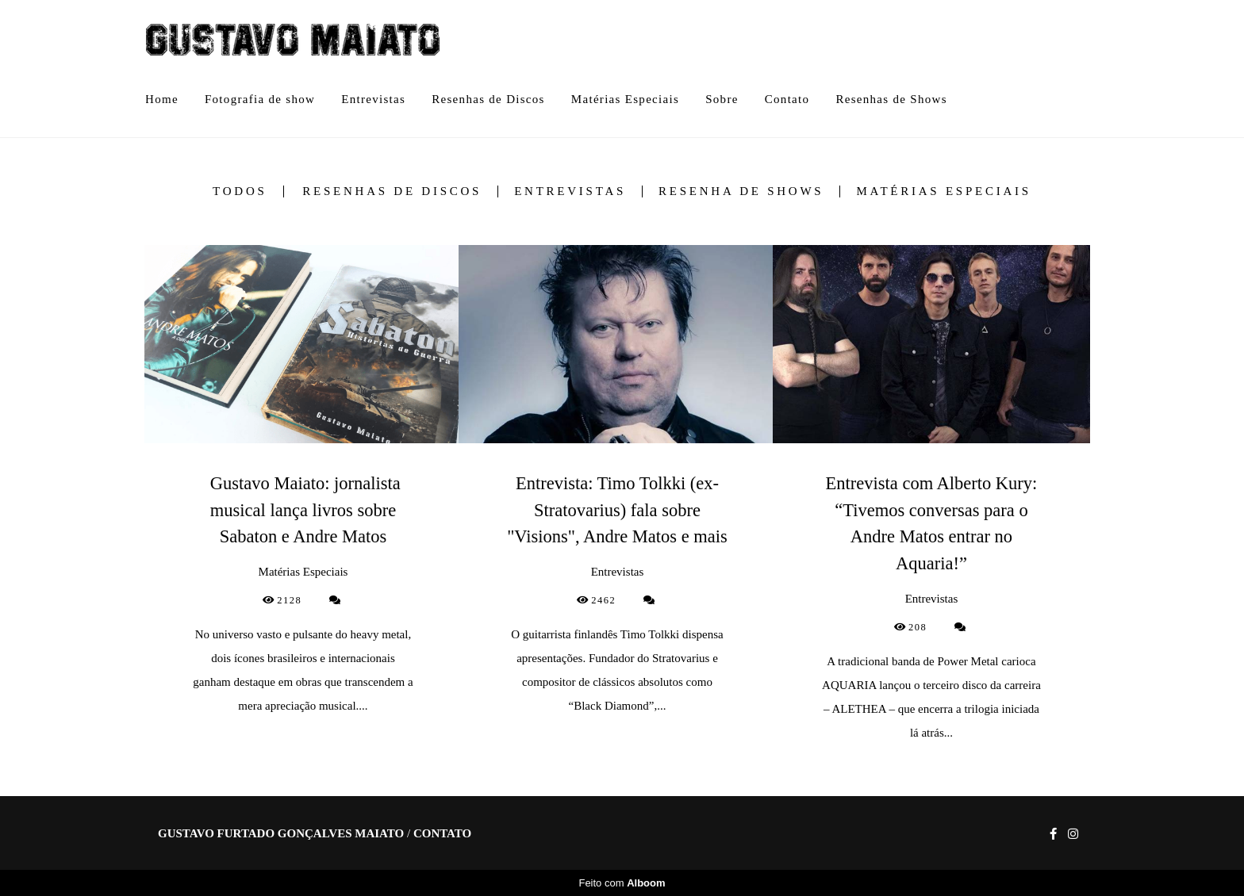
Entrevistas (373, 99)
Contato (787, 99)
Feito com (621, 883)
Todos (240, 191)
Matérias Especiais (625, 99)
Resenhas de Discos (488, 99)
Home (162, 99)
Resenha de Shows (741, 191)
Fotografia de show (260, 99)
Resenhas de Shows (890, 99)
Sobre (722, 99)
